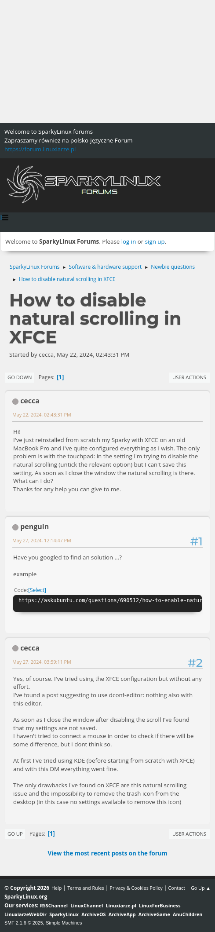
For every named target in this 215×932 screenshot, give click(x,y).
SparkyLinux (64, 914)
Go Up (15, 833)
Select (37, 590)
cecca (30, 401)
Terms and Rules (85, 887)
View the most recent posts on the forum (107, 853)
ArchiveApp (122, 914)
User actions (189, 377)
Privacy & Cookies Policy (135, 887)
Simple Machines (64, 922)
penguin (34, 526)
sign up (155, 241)
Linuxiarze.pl (121, 905)
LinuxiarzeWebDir (25, 914)
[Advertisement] (107, 61)
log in (128, 241)
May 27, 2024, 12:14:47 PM (41, 540)
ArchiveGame (154, 914)
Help (56, 887)
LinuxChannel (86, 905)
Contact (176, 887)
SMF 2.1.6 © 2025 (23, 922)
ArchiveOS (93, 914)
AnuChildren (187, 914)
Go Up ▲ (201, 887)
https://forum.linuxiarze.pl (40, 149)
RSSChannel (54, 905)
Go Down (19, 377)
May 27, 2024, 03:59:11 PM (41, 661)
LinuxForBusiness (159, 905)
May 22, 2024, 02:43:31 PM (41, 414)
